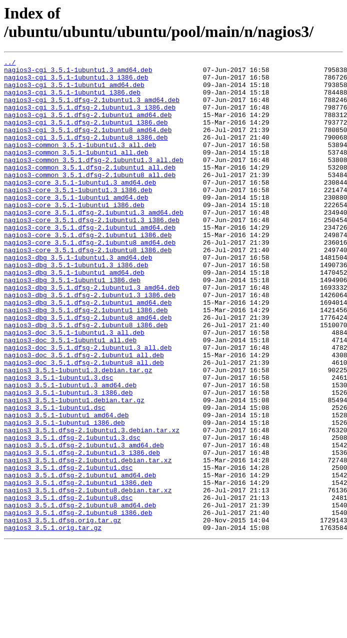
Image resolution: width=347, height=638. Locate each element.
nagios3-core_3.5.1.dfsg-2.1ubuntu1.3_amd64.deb (94, 243)
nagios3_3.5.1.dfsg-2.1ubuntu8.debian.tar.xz (88, 576)
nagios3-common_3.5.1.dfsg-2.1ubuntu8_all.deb (90, 198)
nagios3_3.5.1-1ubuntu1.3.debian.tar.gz (78, 432)
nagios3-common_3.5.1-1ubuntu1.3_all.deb (80, 162)
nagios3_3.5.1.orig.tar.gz (53, 621)
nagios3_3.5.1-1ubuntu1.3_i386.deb (68, 459)
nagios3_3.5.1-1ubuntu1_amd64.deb (66, 486)
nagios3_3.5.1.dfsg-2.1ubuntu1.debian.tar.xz (88, 540)
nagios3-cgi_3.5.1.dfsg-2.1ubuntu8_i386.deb (86, 153)
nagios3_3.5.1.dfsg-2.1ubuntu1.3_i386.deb (82, 531)
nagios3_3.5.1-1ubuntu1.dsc (55, 477)
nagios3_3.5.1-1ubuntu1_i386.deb (64, 495)
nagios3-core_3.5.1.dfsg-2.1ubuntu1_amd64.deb (90, 261)
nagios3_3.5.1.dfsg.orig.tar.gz (62, 612)
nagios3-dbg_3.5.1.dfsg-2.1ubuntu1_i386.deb (86, 360)
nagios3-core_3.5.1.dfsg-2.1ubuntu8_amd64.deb (90, 279)
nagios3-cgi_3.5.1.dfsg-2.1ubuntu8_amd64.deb (88, 144)
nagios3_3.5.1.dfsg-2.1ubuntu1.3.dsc (72, 513)
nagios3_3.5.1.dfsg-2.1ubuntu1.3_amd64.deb (84, 522)
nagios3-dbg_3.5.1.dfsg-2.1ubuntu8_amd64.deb (88, 369)
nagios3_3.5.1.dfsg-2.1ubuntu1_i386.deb (78, 567)
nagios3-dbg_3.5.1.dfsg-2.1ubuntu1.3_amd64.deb (92, 333)
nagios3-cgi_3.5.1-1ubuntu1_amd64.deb (74, 90)
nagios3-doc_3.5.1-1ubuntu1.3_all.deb (74, 387)
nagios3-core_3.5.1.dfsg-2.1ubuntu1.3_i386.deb (92, 252)
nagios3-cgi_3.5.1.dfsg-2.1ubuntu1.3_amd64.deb (92, 108)
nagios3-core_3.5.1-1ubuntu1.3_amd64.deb (80, 207)
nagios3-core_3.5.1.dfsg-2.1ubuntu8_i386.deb (88, 288)
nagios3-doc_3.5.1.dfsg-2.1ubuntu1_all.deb (84, 414)
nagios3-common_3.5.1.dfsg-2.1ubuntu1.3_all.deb (94, 180)
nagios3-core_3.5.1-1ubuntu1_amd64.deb (76, 225)
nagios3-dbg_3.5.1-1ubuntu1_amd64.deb (74, 315)
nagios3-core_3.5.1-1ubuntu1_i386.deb (74, 234)
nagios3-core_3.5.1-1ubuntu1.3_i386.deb (78, 216)
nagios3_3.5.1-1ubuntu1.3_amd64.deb (70, 450)
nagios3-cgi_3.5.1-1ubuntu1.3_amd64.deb (78, 72)
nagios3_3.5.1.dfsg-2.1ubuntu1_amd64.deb (80, 558)
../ (10, 63)
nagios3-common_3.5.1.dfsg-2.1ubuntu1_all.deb (90, 189)
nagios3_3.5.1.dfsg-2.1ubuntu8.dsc (68, 585)
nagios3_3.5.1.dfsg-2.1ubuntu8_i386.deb (78, 603)
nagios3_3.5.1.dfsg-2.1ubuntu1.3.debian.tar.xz (92, 504)
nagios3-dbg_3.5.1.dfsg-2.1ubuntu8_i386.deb (86, 378)
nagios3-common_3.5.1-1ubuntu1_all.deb (76, 171)
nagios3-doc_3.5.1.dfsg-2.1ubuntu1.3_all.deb (88, 405)
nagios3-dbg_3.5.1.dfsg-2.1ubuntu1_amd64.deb (88, 351)
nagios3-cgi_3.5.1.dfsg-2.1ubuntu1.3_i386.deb (90, 117)
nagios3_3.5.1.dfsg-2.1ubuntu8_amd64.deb (80, 594)
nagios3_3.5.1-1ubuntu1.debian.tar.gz (74, 468)
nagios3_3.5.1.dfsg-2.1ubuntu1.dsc (68, 549)
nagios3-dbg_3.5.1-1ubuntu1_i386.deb (72, 324)
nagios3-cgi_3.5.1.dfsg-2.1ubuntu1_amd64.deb (88, 126)
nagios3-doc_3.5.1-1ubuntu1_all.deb (70, 396)
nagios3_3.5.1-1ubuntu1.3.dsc (58, 441)
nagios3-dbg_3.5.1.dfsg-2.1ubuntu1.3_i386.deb (90, 342)
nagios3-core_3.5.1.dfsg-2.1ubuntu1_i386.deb (88, 270)
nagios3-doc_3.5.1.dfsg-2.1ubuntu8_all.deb (84, 423)
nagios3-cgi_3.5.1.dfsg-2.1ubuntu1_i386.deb (86, 135)
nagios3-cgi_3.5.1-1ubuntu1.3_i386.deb (76, 81)
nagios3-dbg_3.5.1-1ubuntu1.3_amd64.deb (78, 297)
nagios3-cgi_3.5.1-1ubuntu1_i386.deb (72, 99)
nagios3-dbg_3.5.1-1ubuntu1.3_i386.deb (76, 306)
